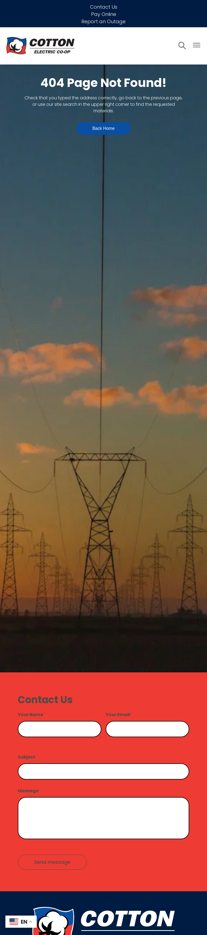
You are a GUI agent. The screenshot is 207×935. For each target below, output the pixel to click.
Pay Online (103, 14)
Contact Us (103, 7)
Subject (26, 757)
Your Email (118, 715)
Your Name (30, 715)
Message (28, 791)
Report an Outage (103, 21)
